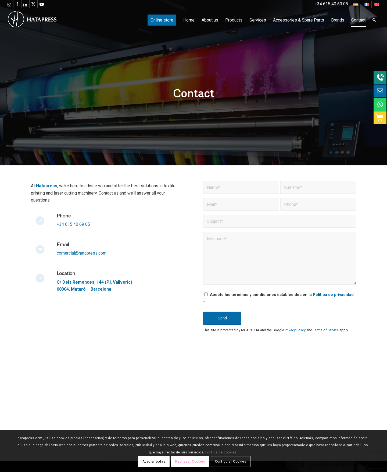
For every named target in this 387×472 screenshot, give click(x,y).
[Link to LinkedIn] (25, 4)
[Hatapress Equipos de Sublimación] (43, 20)
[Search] (374, 20)
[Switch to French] (366, 4)
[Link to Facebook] (17, 4)
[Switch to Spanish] (355, 4)
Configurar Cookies (230, 461)
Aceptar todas (154, 461)
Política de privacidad (333, 294)
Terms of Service (326, 330)
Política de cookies (220, 452)
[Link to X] (33, 4)
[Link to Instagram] (9, 4)
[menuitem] (356, 4)
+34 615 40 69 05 (73, 224)
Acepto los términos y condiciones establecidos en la (278, 298)
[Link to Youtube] (42, 4)
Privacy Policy (295, 330)
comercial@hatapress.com (82, 253)
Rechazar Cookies (190, 461)
